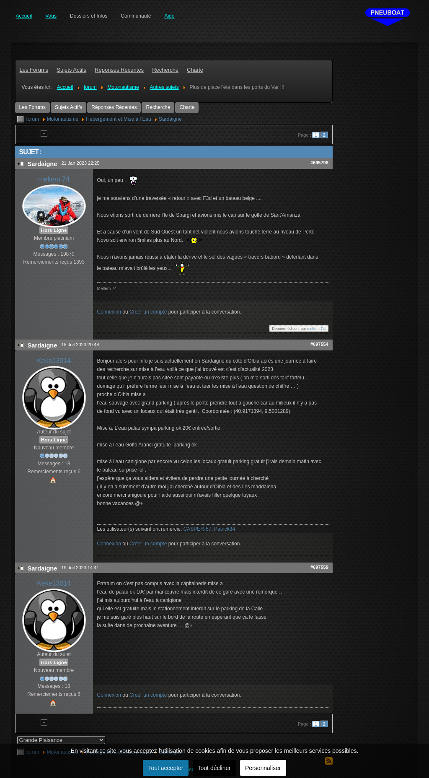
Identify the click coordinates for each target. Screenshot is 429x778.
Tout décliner (214, 768)
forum (32, 119)
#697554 (319, 344)
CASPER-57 (197, 529)
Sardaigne (170, 119)
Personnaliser (263, 768)
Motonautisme (62, 119)
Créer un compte (148, 312)
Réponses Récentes (114, 107)
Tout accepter (165, 768)
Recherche (158, 107)
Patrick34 (224, 529)
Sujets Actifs (68, 107)
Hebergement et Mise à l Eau (118, 119)
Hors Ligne (54, 230)
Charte (186, 107)
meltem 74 (54, 179)
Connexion (109, 312)
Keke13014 (54, 360)
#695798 (319, 162)
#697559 (319, 567)
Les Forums (32, 107)
